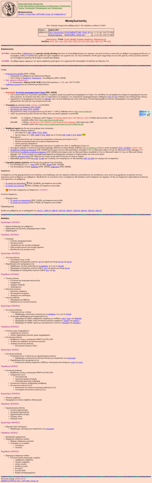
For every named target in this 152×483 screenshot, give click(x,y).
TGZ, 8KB (77, 135)
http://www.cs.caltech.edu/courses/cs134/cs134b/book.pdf (61, 124)
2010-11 (40, 211)
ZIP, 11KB (66, 135)
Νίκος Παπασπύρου (56, 33)
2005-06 (76, 211)
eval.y (80, 362)
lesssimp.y (77, 323)
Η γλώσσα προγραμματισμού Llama (30, 92)
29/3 (75, 41)
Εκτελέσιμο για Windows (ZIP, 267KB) (25, 107)
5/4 (83, 41)
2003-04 (91, 211)
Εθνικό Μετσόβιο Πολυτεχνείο (30, 4)
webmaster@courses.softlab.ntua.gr (20, 481)
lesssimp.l (65, 323)
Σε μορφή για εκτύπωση (15, 186)
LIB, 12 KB (39, 158)
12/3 (51, 41)
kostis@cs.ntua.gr (74, 35)
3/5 (101, 41)
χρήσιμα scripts (23, 156)
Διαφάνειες (88, 39)
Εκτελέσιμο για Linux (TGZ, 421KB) (24, 109)
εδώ (109, 97)
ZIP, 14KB (32, 133)
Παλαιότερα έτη (100, 39)
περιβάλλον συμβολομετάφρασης (33, 152)
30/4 (96, 41)
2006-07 (69, 211)
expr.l (63, 318)
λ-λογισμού (71, 358)
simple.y (76, 321)
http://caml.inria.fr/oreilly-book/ (51, 120)
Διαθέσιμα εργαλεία (13, 84)
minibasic (44, 266)
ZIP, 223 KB (89, 158)
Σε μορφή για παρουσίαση (16, 183)
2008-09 (55, 211)
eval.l (73, 362)
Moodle (73, 39)
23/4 (87, 41)
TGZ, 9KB (42, 133)
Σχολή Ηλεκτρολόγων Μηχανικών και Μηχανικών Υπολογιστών (44, 6)
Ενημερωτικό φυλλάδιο (15, 74)
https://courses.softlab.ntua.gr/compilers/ (42, 14)
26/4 (92, 41)
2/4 (79, 41)
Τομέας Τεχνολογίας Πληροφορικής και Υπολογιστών (40, 8)
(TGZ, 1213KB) (124, 148)
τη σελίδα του (91, 148)
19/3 (61, 41)
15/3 (56, 41)
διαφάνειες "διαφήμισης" (32, 78)
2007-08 (62, 211)
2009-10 (47, 211)
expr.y (69, 318)
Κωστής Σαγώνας (55, 35)
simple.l (66, 321)
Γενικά (66, 39)
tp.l (40, 262)
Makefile (78, 318)
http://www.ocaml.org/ (83, 111)
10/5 (109, 41)
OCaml (61, 266)
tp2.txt (69, 262)
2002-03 (98, 211)
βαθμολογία (28, 53)
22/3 (65, 41)
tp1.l (46, 268)
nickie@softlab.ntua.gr (77, 33)
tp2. (54, 270)
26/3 (70, 41)
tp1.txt (60, 262)
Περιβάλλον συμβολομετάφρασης (23, 150)
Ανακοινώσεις (51, 39)
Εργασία (80, 39)
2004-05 (84, 211)
